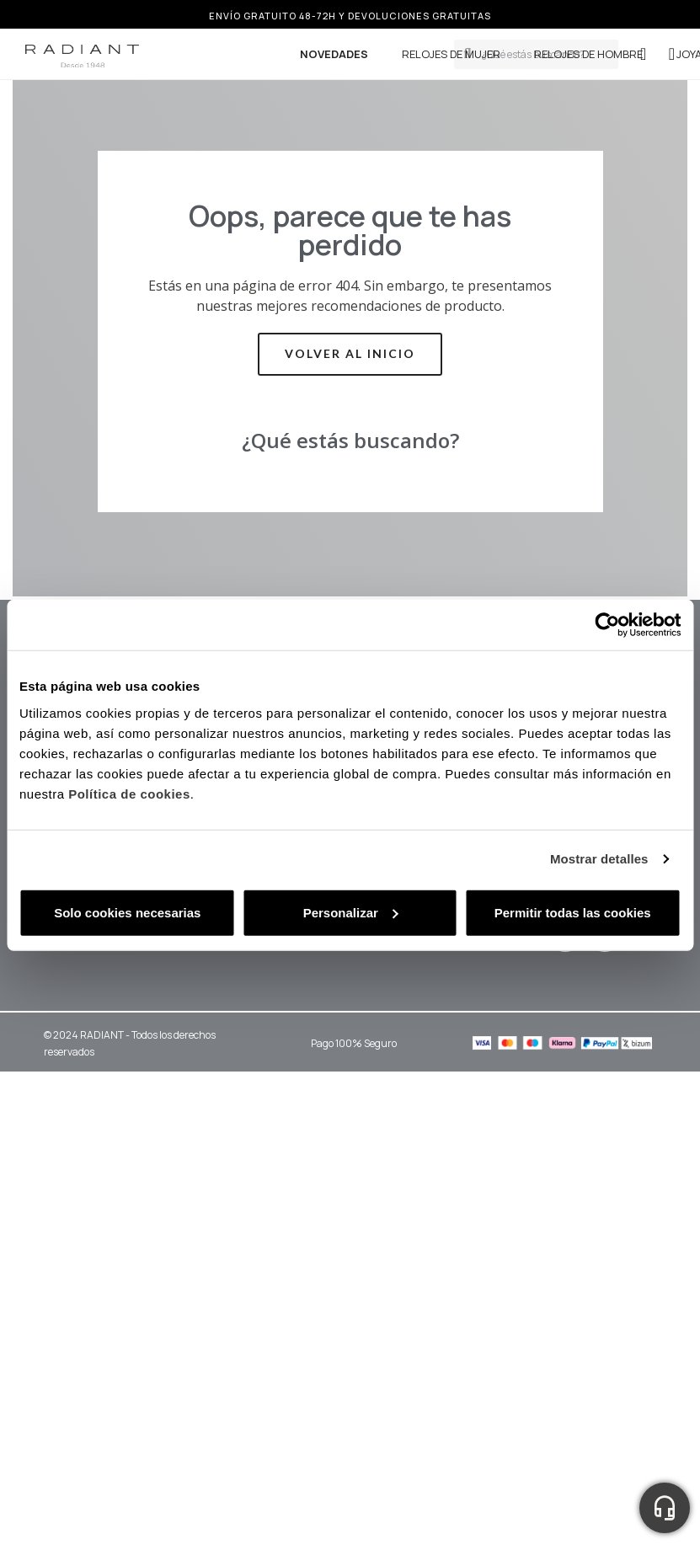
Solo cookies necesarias (127, 912)
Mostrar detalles (599, 859)
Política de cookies (129, 793)
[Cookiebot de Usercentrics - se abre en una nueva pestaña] (607, 625)
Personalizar (350, 912)
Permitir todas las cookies (572, 912)
